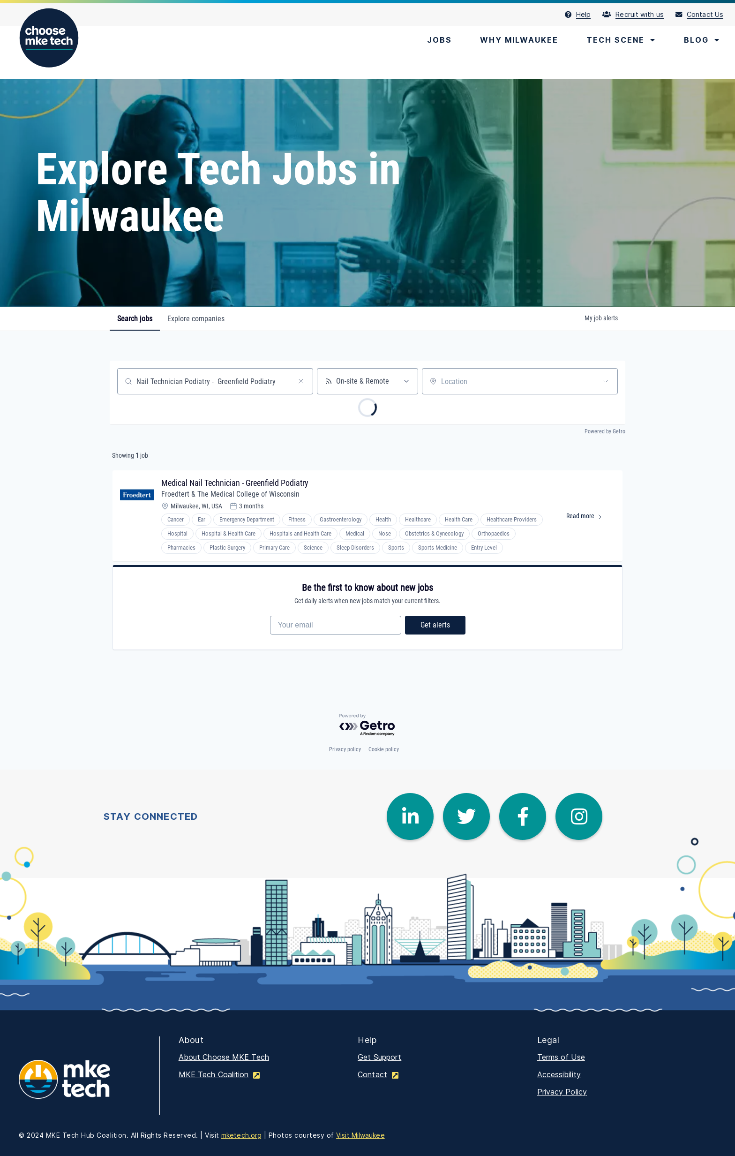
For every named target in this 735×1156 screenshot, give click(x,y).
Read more (588, 517)
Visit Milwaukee (360, 1135)
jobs (134, 318)
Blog (702, 40)
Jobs (439, 40)
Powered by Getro (605, 431)
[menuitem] (584, 14)
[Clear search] (301, 381)
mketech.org (241, 1135)
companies (196, 318)
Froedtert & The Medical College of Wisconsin (230, 494)
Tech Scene (621, 40)
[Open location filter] (605, 381)
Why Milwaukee (519, 40)
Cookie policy (383, 749)
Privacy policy (345, 749)
